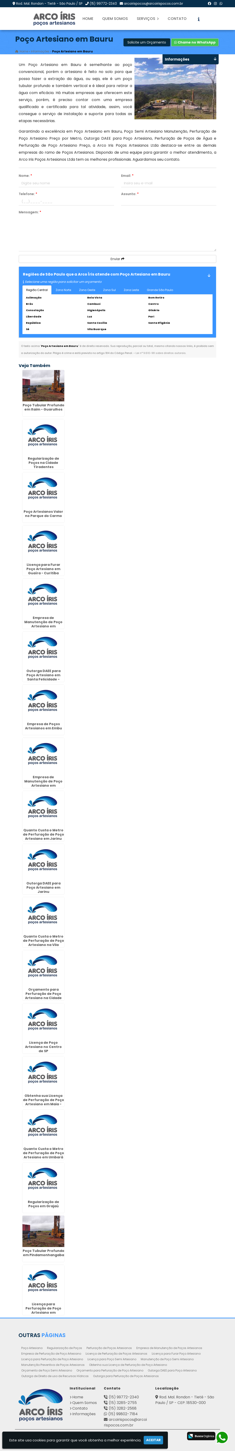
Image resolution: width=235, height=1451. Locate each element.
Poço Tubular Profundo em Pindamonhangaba (43, 1253)
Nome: (25, 175)
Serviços (148, 18)
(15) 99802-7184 (123, 1414)
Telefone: (28, 194)
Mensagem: (30, 212)
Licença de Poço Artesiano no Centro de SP (43, 1046)
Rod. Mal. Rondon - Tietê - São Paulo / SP (49, 3)
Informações (84, 1414)
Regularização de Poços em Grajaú (43, 1204)
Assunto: (130, 194)
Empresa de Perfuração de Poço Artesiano (51, 1354)
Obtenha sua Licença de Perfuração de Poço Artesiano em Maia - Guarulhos (43, 1102)
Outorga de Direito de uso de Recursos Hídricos (55, 1376)
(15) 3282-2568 (123, 1408)
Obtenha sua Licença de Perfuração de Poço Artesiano (128, 1365)
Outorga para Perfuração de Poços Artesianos (126, 1376)
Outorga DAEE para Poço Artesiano (172, 1370)
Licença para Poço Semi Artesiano (111, 1359)
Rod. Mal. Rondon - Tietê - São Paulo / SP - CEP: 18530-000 (184, 1399)
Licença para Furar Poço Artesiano (176, 1354)
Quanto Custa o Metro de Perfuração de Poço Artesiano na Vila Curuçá (43, 942)
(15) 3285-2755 (123, 1402)
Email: (127, 175)
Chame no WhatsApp (195, 42)
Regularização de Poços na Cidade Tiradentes (43, 462)
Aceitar (153, 1440)
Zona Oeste (87, 290)
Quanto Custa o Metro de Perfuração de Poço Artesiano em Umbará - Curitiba (43, 1155)
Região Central (37, 290)
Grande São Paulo (160, 290)
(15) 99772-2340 (103, 3)
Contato (177, 18)
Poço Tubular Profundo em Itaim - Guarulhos (43, 407)
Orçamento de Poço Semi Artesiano (46, 1370)
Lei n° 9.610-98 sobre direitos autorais (161, 353)
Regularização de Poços (64, 1348)
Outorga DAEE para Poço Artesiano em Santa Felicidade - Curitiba (43, 677)
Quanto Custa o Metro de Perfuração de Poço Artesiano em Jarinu (43, 834)
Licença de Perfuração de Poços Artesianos (116, 1354)
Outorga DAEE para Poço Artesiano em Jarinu (43, 887)
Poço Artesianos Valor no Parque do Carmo (43, 513)
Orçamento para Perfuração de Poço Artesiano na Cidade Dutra (43, 995)
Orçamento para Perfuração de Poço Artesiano (109, 1370)
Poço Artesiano (32, 1348)
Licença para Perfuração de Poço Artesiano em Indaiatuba (43, 1310)
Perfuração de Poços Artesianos (109, 1348)
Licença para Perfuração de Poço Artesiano (52, 1359)
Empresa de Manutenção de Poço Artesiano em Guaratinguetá (43, 624)
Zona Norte (63, 290)
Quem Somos (115, 18)
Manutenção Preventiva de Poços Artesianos (53, 1365)
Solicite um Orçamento (146, 42)
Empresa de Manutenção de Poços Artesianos (169, 1348)
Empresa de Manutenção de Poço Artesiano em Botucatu (43, 783)
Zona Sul (109, 290)
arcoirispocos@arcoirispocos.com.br (153, 3)
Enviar (117, 259)
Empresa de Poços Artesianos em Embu (43, 726)
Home (88, 18)
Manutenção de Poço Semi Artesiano (167, 1359)
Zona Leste (131, 290)
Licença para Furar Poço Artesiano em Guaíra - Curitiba (43, 568)
